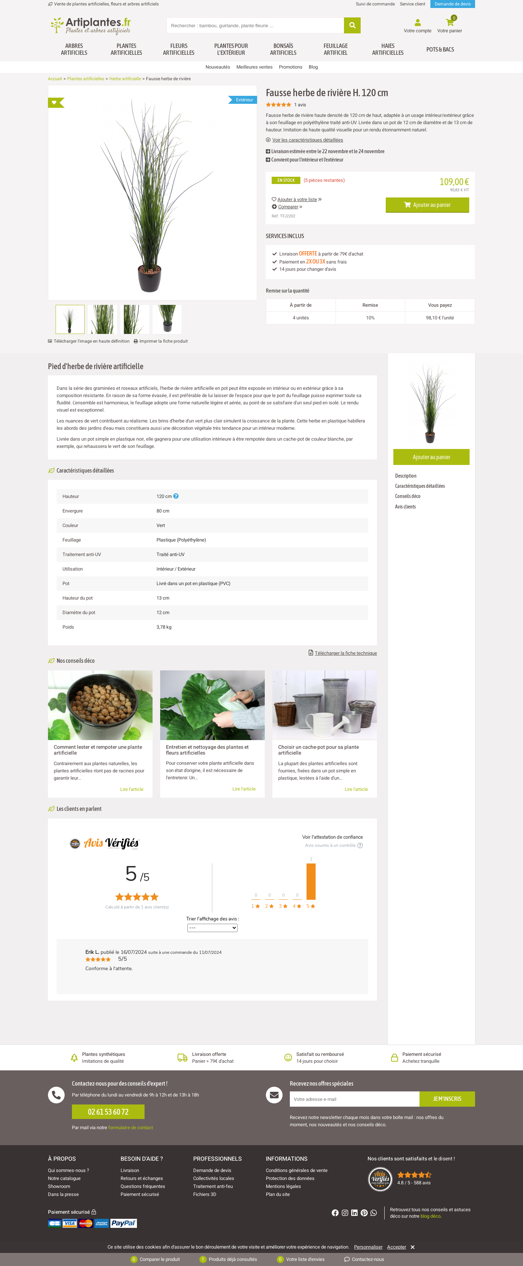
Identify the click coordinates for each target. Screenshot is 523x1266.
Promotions (291, 67)
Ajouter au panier (427, 204)
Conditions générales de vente (297, 1170)
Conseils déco (408, 496)
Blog (313, 67)
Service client (412, 4)
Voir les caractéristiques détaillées (304, 140)
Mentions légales (283, 1186)
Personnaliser (368, 1247)
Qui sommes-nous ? (68, 1170)
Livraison (130, 1170)
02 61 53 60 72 (108, 1111)
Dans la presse (63, 1194)
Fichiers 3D (204, 1194)
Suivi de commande (375, 4)
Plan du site (278, 1194)
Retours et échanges (142, 1178)
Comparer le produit (155, 1259)
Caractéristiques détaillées (420, 486)
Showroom (59, 1186)
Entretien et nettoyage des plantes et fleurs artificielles (207, 750)
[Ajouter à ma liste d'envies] (56, 103)
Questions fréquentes (143, 1186)
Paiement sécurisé (140, 1194)
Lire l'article (131, 789)
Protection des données (290, 1178)
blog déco (431, 1216)
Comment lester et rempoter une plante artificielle (98, 750)
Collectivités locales (213, 1178)
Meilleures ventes (254, 67)
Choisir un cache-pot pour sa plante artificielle (318, 750)
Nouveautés (218, 67)
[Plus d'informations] (176, 496)
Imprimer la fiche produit (163, 341)
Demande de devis (453, 4)
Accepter (396, 1247)
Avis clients (405, 507)
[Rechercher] (352, 25)
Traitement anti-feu (213, 1186)
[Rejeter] (411, 1247)
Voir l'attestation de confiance (332, 837)
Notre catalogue (64, 1178)
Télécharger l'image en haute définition (92, 341)
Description (406, 476)
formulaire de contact (130, 1127)
